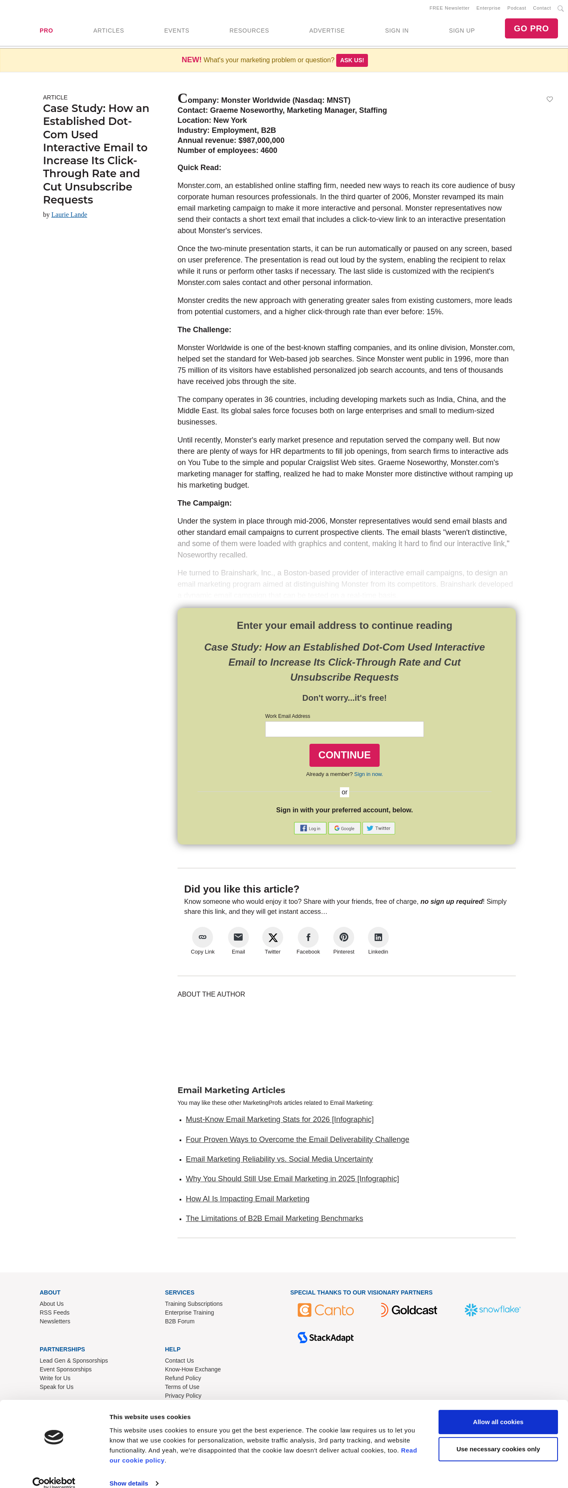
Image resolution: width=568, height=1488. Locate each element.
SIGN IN (397, 31)
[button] (311, 829)
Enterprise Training (189, 1314)
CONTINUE (344, 756)
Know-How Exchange (193, 1371)
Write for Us (55, 1379)
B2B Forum (180, 1323)
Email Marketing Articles (231, 1092)
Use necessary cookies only (498, 1437)
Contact (542, 8)
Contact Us (179, 1362)
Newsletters (55, 1323)
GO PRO (531, 29)
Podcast (516, 8)
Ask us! (352, 62)
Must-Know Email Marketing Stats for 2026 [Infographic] (280, 1121)
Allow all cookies (498, 1410)
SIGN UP (462, 31)
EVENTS (176, 31)
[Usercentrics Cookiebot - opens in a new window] (54, 1471)
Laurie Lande (69, 216)
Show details (128, 1471)
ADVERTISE (327, 31)
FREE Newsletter (450, 8)
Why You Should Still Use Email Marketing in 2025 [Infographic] (292, 1180)
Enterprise (489, 8)
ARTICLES (108, 31)
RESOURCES (249, 31)
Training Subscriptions (194, 1305)
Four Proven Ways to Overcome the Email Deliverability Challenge (297, 1141)
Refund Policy (183, 1379)
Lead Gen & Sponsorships (74, 1362)
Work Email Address (287, 718)
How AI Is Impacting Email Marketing (247, 1200)
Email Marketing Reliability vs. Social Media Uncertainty (279, 1161)
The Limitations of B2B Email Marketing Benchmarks (274, 1220)
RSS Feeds (55, 1314)
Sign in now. (368, 776)
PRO (46, 31)
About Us (52, 1305)
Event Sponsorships (66, 1371)
